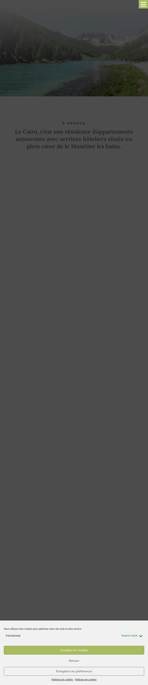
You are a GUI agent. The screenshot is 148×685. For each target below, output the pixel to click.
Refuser (74, 661)
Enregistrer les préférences (74, 671)
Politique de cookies (62, 679)
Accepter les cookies (74, 650)
